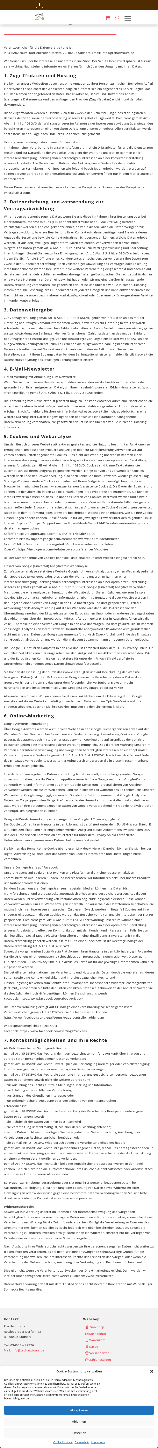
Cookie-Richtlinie (63, 1442)
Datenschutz (82, 1442)
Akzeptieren (79, 1410)
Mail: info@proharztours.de (24, 1350)
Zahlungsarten (100, 1359)
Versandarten (99, 1353)
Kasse (93, 1346)
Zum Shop (96, 1327)
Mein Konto (97, 1333)
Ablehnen (79, 1421)
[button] (152, 1371)
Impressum (98, 1442)
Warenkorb (97, 1340)
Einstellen (79, 1433)
